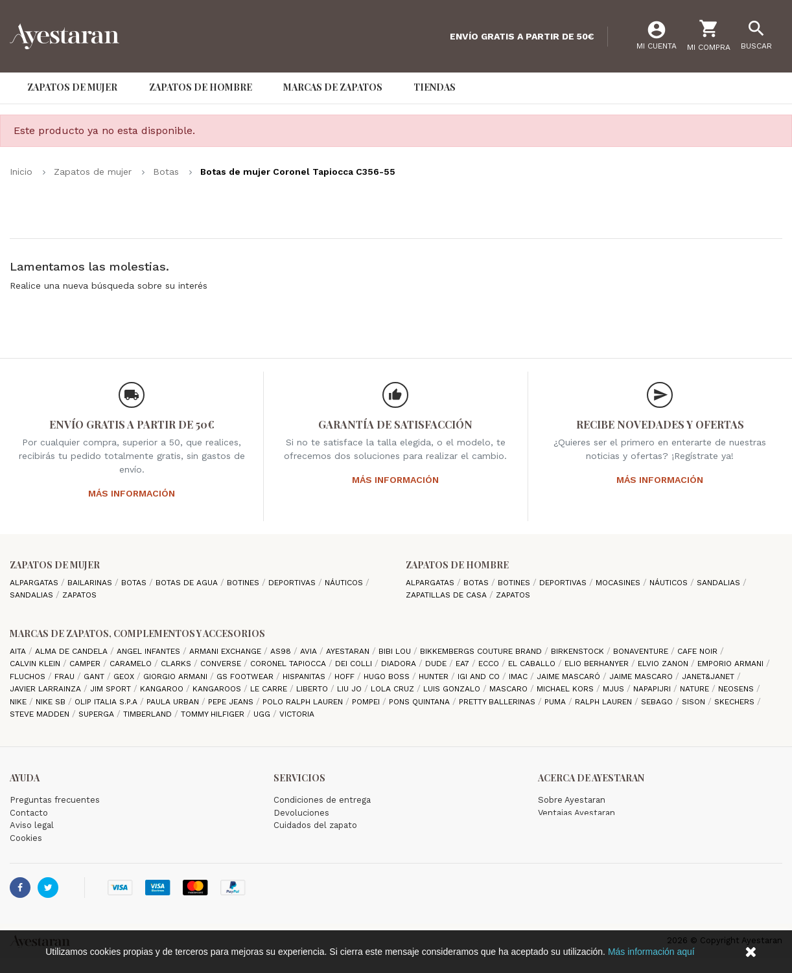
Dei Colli (355, 663)
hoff (345, 676)
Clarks (177, 663)
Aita (19, 651)
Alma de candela (72, 651)
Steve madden (41, 714)
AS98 (282, 651)
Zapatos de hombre (457, 565)
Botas (135, 582)
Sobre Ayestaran (571, 800)
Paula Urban (174, 701)
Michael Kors (566, 688)
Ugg (263, 714)
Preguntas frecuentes (55, 800)
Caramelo (132, 663)
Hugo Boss (388, 676)
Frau (65, 676)
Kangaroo (163, 688)
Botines (244, 582)
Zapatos (79, 594)
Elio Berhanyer (598, 663)
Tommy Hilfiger (214, 714)
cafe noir (698, 651)
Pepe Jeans (232, 701)
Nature (696, 688)
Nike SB (52, 701)
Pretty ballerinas (498, 701)
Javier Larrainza (47, 688)
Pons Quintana (420, 701)
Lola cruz (394, 688)
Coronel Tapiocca (289, 663)
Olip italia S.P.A (107, 701)
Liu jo (350, 688)
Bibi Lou (396, 651)
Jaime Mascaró (570, 676)
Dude (437, 663)
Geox (125, 676)
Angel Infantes (150, 651)
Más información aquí (651, 951)
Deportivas (293, 582)
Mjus (615, 688)
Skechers (735, 701)
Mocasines (619, 582)
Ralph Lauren (605, 701)
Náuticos (345, 582)
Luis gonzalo (453, 688)
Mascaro (509, 688)
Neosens (737, 688)
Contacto (29, 813)
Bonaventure (642, 651)
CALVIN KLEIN (36, 663)
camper (86, 663)
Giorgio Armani (176, 676)
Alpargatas (35, 582)
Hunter (435, 676)
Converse (222, 663)
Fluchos (29, 676)
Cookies (26, 838)
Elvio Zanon (664, 663)
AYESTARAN (349, 651)
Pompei (367, 701)
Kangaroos (218, 688)
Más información (131, 493)
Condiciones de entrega (322, 800)
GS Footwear (246, 676)
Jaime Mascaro (642, 676)
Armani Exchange (226, 651)
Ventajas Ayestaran (576, 813)
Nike (19, 701)
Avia (310, 651)
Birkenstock (579, 651)
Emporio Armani (731, 663)
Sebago (658, 701)
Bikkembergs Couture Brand (482, 651)
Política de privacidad (53, 850)
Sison (695, 701)
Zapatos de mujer (55, 565)
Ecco (490, 663)
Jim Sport (112, 688)
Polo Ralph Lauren (303, 701)
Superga (97, 714)
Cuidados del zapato (315, 825)
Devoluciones (301, 813)
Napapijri (653, 688)
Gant (95, 676)
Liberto (313, 688)
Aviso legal (32, 825)
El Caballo (533, 663)
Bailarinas (91, 582)
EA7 (464, 663)
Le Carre (270, 688)
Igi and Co (480, 676)
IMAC (519, 676)
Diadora (400, 663)
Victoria (296, 714)
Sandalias (33, 594)
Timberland (148, 714)
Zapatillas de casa (447, 594)
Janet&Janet (709, 676)
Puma (556, 701)
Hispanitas (305, 676)
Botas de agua (188, 582)
